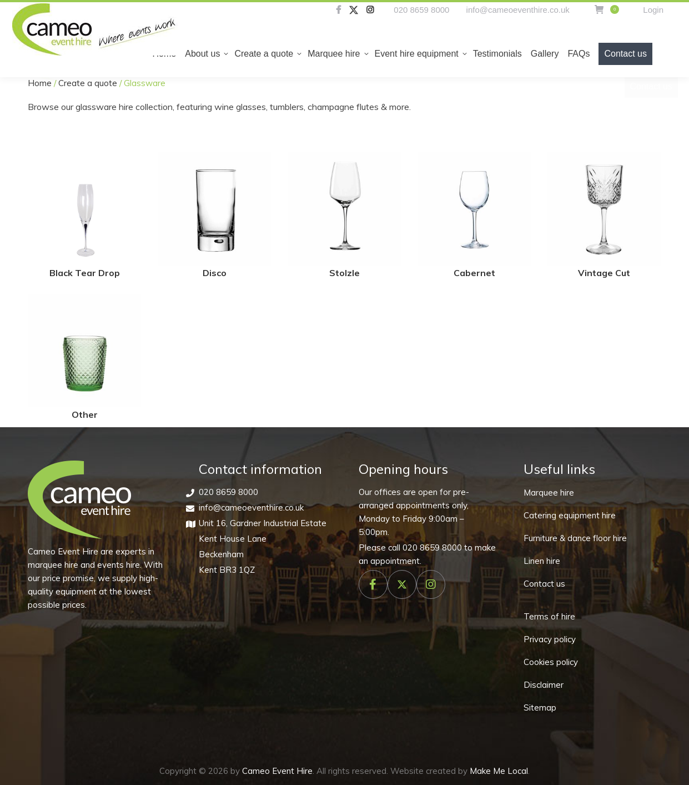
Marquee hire (549, 492)
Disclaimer (544, 684)
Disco (215, 272)
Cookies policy (551, 662)
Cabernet (474, 272)
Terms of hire (549, 616)
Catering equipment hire (570, 515)
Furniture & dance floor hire (575, 538)
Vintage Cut (604, 272)
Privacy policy (550, 639)
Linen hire (542, 561)
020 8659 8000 (421, 9)
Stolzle (344, 272)
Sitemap (540, 707)
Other (85, 414)
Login (653, 9)
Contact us (544, 583)
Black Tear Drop (84, 272)
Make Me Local (499, 771)
